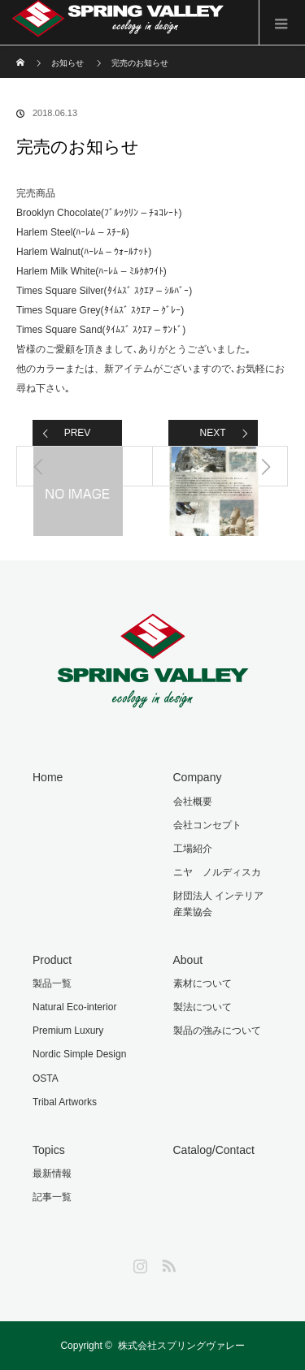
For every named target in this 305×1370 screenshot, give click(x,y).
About (188, 959)
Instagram (138, 1263)
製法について (202, 1007)
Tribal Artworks (65, 1102)
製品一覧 (52, 983)
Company (197, 777)
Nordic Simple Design (79, 1054)
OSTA (46, 1078)
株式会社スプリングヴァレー (181, 1345)
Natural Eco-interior (74, 1007)
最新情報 (52, 1173)
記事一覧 (52, 1197)
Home (48, 777)
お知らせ (67, 62)
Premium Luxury (68, 1030)
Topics (49, 1149)
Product (52, 959)
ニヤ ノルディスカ (217, 872)
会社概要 (192, 801)
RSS (167, 1263)
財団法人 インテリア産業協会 (218, 903)
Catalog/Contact (214, 1149)
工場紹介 (192, 848)
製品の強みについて (217, 1030)
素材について (202, 983)
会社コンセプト (207, 825)
